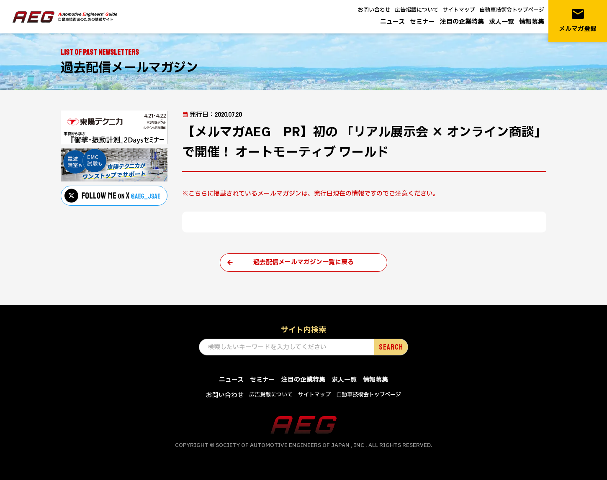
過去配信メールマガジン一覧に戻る (303, 262)
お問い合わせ (374, 10)
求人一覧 (501, 22)
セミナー (422, 22)
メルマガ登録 (577, 20)
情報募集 (531, 22)
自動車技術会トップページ (511, 10)
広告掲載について (416, 10)
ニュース (392, 22)
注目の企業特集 (462, 22)
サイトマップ (458, 10)
